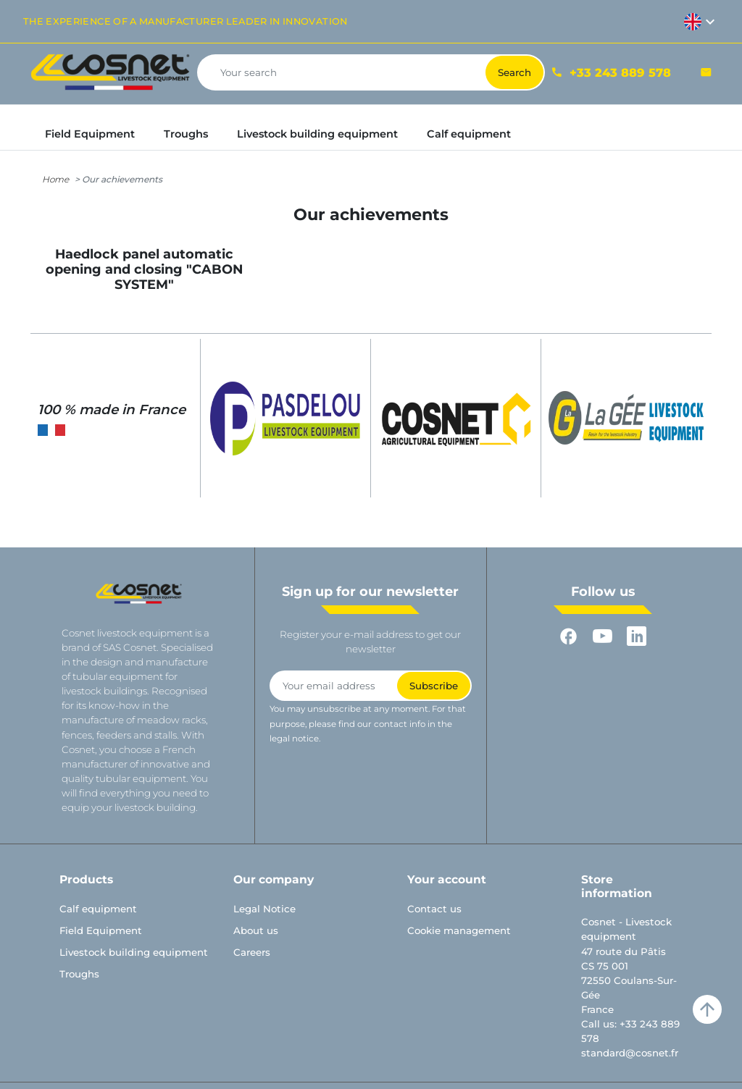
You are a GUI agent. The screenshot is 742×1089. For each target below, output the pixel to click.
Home (55, 179)
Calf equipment (98, 908)
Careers (251, 952)
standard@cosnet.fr (629, 1053)
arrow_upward (707, 1009)
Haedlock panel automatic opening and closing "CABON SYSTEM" (144, 269)
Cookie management (459, 930)
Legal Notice (264, 908)
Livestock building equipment (133, 952)
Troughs (79, 974)
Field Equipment (100, 930)
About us (255, 930)
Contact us (434, 908)
